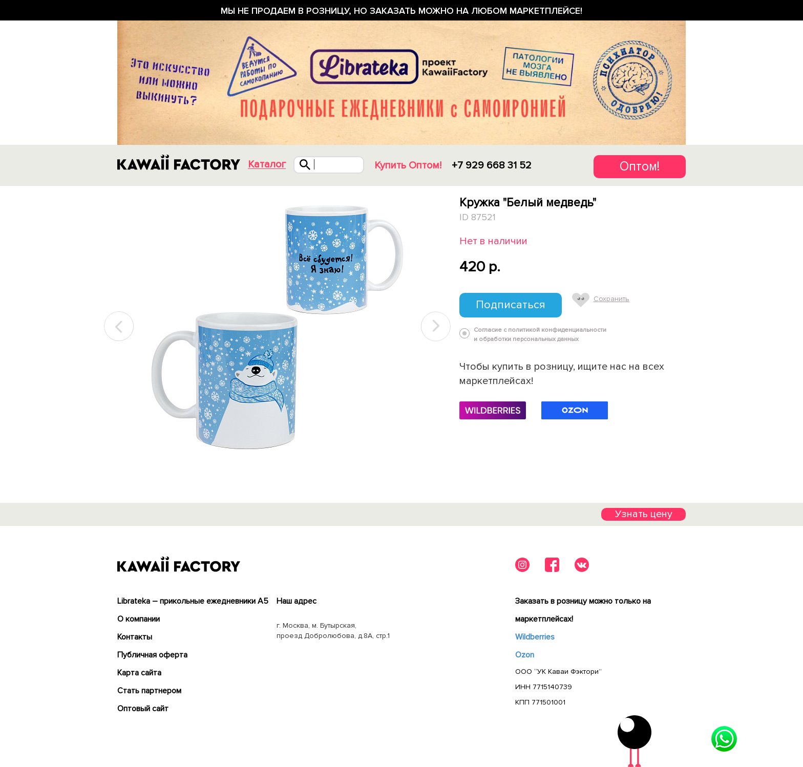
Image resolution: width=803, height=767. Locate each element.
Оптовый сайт (142, 709)
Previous (119, 326)
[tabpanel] (277, 327)
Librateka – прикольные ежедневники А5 (192, 601)
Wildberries (535, 637)
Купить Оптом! (407, 165)
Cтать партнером (149, 691)
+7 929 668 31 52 (492, 165)
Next (435, 326)
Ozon (524, 655)
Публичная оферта (152, 655)
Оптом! (640, 166)
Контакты (134, 637)
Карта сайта (139, 673)
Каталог (267, 164)
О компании (138, 619)
